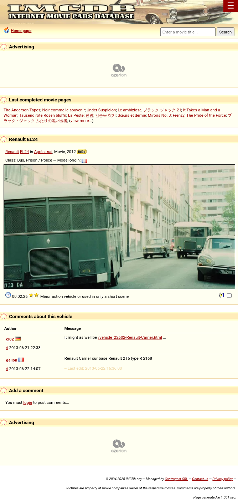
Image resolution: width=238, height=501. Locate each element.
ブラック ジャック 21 (162, 109)
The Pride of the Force (206, 115)
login (28, 402)
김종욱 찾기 (105, 115)
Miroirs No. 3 (159, 115)
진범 (89, 115)
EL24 (24, 151)
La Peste (76, 115)
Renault (12, 151)
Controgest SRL (176, 479)
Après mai (43, 151)
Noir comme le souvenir (63, 109)
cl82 (10, 339)
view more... (81, 120)
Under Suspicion (101, 109)
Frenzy (179, 115)
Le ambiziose (129, 109)
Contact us (200, 479)
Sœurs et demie (132, 115)
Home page (21, 30)
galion (11, 360)
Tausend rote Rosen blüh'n (42, 115)
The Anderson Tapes (22, 109)
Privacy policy (222, 479)
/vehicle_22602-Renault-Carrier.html (130, 337)
